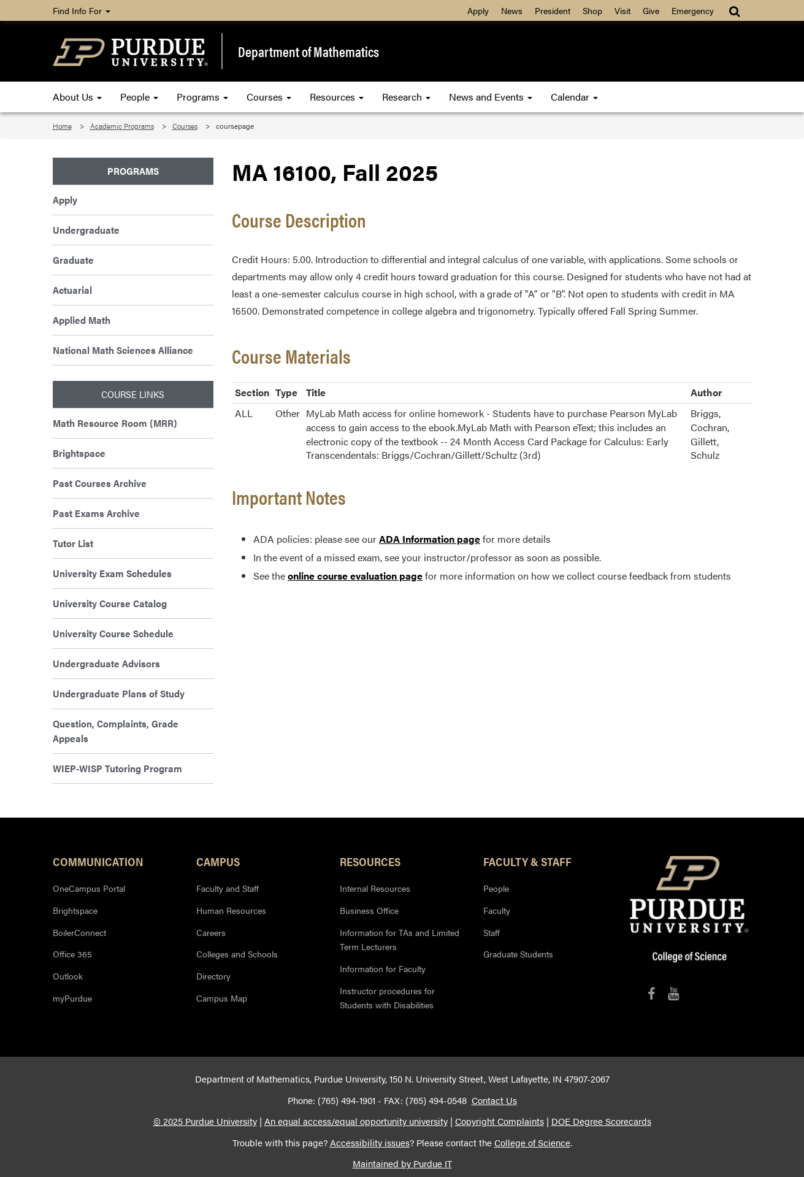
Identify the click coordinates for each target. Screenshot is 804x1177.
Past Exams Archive (96, 513)
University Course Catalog (110, 603)
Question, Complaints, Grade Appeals (115, 730)
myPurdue (72, 998)
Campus (218, 861)
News (512, 10)
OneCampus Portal (89, 888)
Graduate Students (518, 954)
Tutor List (73, 543)
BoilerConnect (79, 932)
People (139, 97)
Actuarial (72, 290)
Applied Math (81, 320)
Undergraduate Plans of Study (119, 693)
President (552, 10)
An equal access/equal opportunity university (356, 1121)
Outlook (68, 976)
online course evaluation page (355, 576)
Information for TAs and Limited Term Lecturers (399, 939)
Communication (98, 861)
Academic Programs (122, 125)
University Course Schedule (113, 633)
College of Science (532, 1142)
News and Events (490, 97)
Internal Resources (375, 888)
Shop (592, 10)
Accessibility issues (370, 1142)
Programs (202, 97)
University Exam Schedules (112, 573)
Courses (269, 97)
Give (651, 10)
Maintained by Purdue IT (402, 1163)
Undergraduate (86, 230)
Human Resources (231, 910)
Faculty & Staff (527, 861)
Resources (337, 97)
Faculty (496, 910)
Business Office (369, 910)
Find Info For (81, 10)
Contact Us (494, 1100)
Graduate (73, 260)
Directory (213, 976)
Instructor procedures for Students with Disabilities (387, 997)
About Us (77, 97)
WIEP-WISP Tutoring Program (117, 768)
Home (62, 125)
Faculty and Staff (227, 888)
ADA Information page (429, 539)
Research (406, 97)
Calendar (574, 97)
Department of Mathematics (308, 51)
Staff (491, 932)
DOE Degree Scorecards (601, 1121)
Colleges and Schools (237, 954)
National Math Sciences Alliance (123, 350)
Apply (478, 10)
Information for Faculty (383, 968)
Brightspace (79, 453)
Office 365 (72, 954)
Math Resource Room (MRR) (115, 423)
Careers (211, 932)
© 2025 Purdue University (205, 1121)
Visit (622, 10)
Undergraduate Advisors (106, 663)
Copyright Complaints (499, 1121)
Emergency (693, 10)
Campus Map (221, 998)
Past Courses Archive (100, 483)
